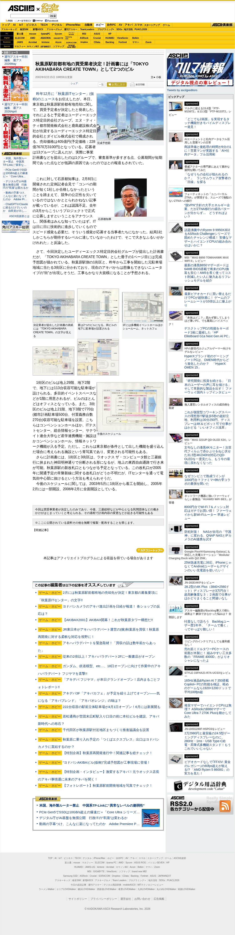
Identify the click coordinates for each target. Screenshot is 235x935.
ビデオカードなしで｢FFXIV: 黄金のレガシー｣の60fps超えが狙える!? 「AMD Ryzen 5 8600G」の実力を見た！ (207, 767)
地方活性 (128, 29)
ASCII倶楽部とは (19, 216)
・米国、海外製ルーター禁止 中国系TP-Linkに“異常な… (15, 162)
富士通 (20, 34)
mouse (32, 34)
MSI (84, 34)
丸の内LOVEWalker (166, 889)
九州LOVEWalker (146, 889)
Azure (58, 42)
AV (120, 24)
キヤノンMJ (33, 46)
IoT (21, 24)
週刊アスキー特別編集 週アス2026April (15, 108)
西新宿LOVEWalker (106, 889)
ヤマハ (135, 42)
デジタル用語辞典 (112, 885)
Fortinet (123, 42)
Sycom (58, 34)
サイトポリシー (78, 898)
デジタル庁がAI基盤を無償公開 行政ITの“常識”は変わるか (83, 818)
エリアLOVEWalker (66, 889)
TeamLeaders (87, 29)
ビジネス (31, 24)
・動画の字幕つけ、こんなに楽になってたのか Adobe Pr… (15, 196)
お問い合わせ (142, 898)
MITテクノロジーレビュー (150, 885)
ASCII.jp (21, 8)
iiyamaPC (45, 34)
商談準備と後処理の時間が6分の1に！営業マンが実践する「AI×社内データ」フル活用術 (207, 150)
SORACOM (104, 876)
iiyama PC (111, 862)
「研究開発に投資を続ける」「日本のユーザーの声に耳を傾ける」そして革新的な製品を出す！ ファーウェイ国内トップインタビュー (208, 386)
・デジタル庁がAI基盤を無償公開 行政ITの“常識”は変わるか (15, 185)
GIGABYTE (58, 38)
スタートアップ (152, 25)
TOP (50, 858)
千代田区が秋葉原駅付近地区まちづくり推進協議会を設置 (106, 730)
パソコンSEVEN (71, 33)
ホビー (100, 24)
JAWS (20, 42)
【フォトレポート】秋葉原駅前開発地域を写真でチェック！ (108, 785)
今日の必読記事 (78, 885)
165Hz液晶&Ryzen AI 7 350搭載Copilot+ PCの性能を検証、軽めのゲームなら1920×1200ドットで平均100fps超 (207, 686)
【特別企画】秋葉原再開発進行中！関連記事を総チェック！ (108, 753)
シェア (74, 83)
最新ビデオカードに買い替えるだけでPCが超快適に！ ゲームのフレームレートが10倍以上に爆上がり (207, 299)
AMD (32, 38)
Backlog (110, 42)
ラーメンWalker (47, 889)
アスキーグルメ (54, 29)
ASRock (84, 38)
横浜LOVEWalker (86, 889)
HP (110, 34)
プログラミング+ (105, 29)
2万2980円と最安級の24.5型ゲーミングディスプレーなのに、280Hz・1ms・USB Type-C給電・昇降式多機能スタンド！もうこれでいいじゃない (207, 740)
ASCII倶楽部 (223, 25)
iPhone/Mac (73, 24)
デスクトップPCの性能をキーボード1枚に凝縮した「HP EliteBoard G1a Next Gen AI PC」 (207, 332)
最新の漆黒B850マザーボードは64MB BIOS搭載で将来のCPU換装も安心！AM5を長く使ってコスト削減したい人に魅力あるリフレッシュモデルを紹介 (207, 272)
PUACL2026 (141, 29)
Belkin (135, 38)
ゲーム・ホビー (51, 8)
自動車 (88, 24)
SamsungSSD (68, 37)
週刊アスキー (70, 29)
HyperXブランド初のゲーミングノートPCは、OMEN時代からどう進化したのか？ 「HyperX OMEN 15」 (206, 361)
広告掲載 (159, 898)
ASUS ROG (46, 38)
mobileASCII (129, 885)
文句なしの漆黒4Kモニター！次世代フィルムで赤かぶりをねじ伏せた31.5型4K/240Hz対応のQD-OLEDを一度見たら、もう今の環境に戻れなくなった (207, 455)
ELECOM (20, 38)
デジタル (56, 24)
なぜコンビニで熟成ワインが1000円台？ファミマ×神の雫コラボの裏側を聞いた (207, 480)
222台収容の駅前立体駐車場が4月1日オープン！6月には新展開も (112, 707)
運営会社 (125, 898)
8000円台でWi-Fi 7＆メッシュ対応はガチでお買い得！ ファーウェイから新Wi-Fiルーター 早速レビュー (208, 512)
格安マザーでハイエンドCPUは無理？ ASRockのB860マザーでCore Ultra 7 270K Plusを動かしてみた (208, 711)
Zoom (148, 42)
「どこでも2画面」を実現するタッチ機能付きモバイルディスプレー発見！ (207, 123)
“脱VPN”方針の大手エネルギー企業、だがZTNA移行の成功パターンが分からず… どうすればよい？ (207, 210)
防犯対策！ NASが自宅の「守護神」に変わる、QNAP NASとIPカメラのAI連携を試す (207, 535)
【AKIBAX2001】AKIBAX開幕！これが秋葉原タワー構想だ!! (108, 620)
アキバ (129, 24)
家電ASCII (38, 29)
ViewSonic (122, 38)
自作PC (111, 24)
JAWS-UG (90, 867)
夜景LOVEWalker (126, 889)
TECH (44, 24)
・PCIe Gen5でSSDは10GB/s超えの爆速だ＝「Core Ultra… (15, 173)
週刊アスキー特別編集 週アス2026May (15, 60)
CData (97, 42)
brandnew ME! (71, 46)
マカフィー (19, 46)
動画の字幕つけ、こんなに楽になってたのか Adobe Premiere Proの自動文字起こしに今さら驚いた (114, 824)
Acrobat (33, 42)
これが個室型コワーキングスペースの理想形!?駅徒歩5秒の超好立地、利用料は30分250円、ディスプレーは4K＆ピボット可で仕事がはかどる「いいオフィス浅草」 (207, 419)
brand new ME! (139, 871)
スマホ (138, 24)
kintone (46, 42)
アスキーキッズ (9, 29)
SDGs (119, 29)
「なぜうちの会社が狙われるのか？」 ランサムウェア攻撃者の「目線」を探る (207, 178)
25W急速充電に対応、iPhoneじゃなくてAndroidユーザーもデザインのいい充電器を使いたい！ (207, 566)
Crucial (97, 38)
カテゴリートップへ (150, 550)
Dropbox (84, 42)
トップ (6, 24)
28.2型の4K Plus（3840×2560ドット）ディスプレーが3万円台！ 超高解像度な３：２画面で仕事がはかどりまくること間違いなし (207, 592)
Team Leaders (119, 880)
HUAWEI (110, 38)
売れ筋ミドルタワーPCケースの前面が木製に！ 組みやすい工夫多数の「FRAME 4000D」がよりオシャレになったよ (208, 654)
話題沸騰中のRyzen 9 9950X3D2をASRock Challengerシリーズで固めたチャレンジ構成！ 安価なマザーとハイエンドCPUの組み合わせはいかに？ (208, 237)
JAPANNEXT (45, 46)
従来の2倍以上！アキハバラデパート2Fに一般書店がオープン (109, 656)
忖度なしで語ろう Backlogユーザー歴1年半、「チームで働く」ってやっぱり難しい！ (206, 625)
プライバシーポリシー (103, 898)
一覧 (101, 84)
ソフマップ (58, 46)
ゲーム (166, 25)
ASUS (97, 34)
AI (14, 24)
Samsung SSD (70, 876)
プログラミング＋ (137, 880)
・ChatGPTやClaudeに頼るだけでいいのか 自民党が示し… (15, 207)
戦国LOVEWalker (186, 889)
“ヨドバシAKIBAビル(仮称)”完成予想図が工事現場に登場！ (106, 762)
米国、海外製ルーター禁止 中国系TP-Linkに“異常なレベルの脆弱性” (92, 805)
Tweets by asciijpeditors (182, 90)
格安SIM (24, 29)
